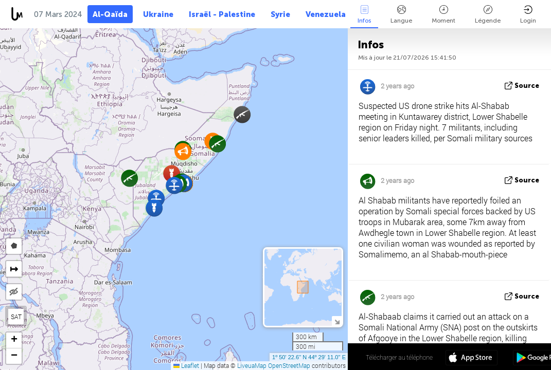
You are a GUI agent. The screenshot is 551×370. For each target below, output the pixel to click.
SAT (16, 316)
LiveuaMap (251, 365)
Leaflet (186, 365)
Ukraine (158, 14)
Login (528, 14)
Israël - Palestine (222, 14)
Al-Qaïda (110, 14)
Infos (364, 14)
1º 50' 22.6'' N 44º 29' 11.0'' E (309, 357)
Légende (488, 14)
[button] (217, 144)
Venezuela (326, 14)
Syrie (280, 14)
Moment (443, 14)
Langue (401, 14)
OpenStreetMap (289, 365)
